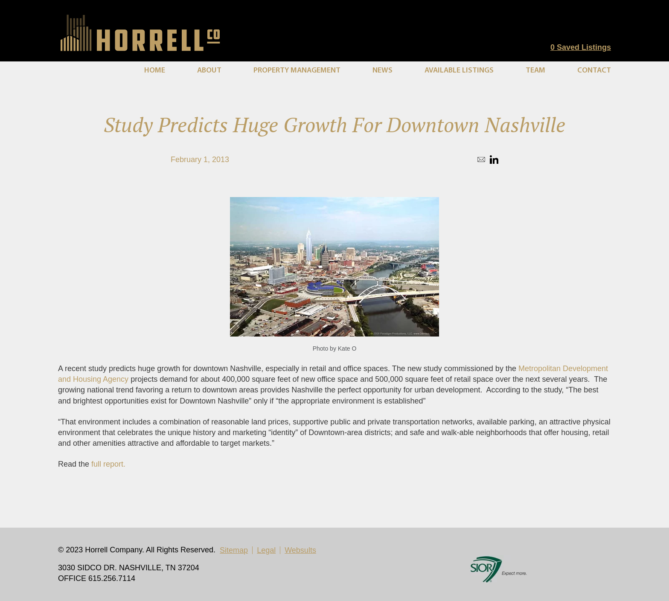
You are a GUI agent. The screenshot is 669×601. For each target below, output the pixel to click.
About (209, 71)
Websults (300, 550)
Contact (594, 71)
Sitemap (234, 550)
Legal (266, 550)
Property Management (296, 71)
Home (154, 71)
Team (535, 71)
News (382, 71)
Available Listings (459, 71)
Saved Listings (580, 47)
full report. (108, 464)
